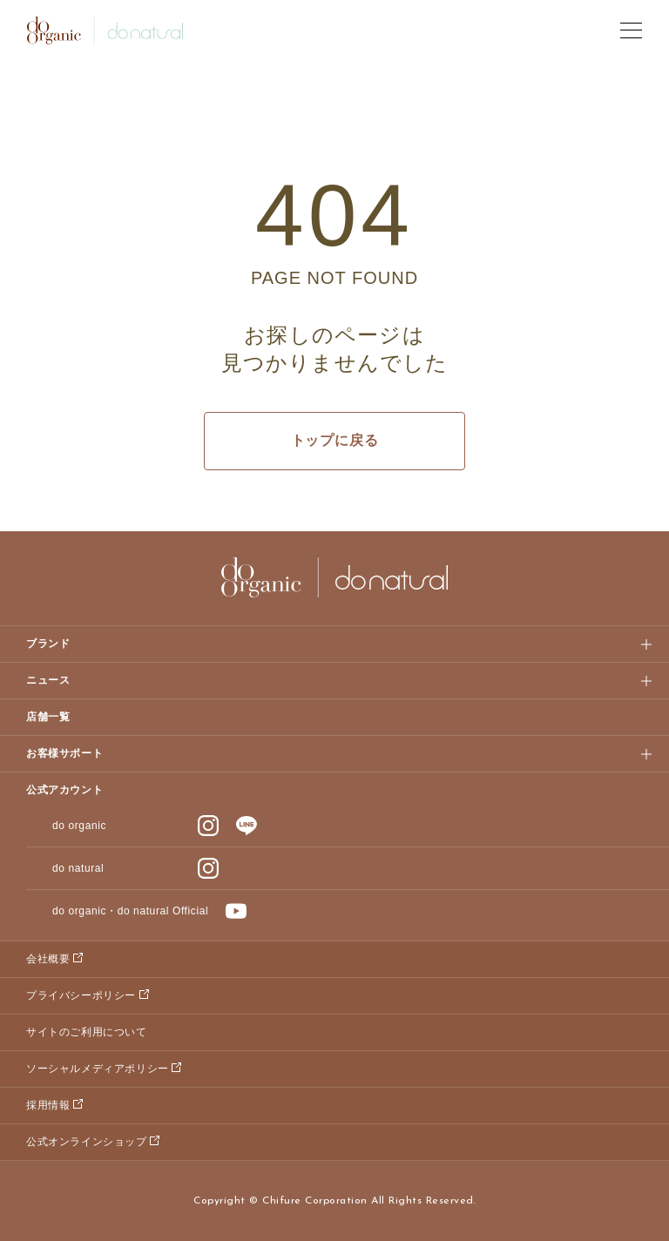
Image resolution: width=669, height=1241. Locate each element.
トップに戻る (335, 440)
